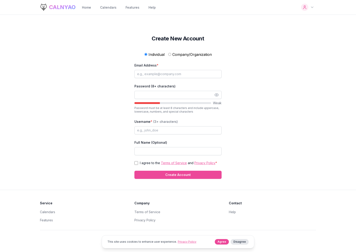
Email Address (146, 65)
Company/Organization (190, 54)
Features (132, 7)
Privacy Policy (204, 163)
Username (156, 122)
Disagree (239, 241)
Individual (154, 54)
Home (86, 7)
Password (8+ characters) (155, 86)
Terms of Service (174, 163)
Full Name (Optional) (150, 142)
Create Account (178, 175)
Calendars (108, 7)
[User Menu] (307, 7)
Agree (222, 241)
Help (152, 7)
